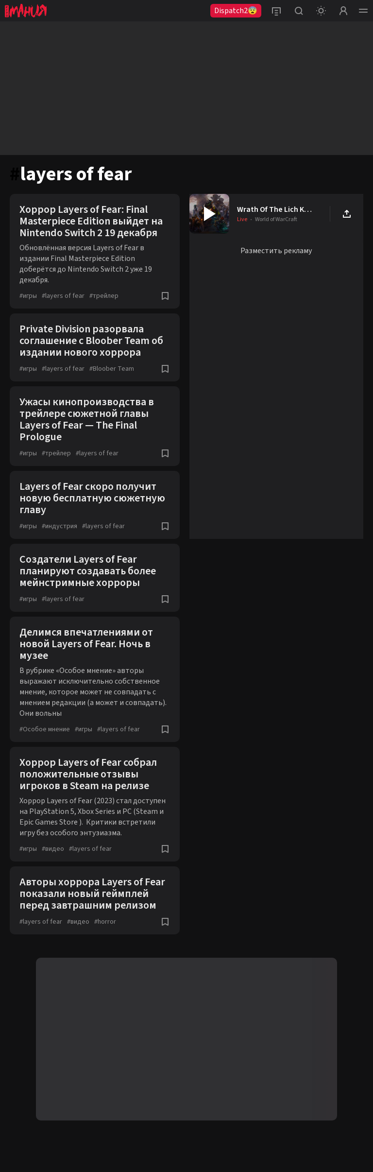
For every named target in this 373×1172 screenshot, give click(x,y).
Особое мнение (44, 729)
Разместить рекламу (276, 251)
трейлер (104, 296)
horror (105, 922)
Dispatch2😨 (235, 10)
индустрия (59, 526)
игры (28, 296)
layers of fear (63, 296)
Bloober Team (111, 369)
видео (53, 849)
